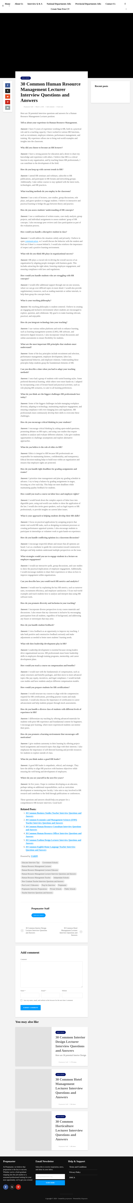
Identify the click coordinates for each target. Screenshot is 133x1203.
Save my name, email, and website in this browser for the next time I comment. (48, 1000)
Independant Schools (61, 878)
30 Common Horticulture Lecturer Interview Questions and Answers (69, 1130)
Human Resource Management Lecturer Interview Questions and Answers (49, 874)
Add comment (50, 107)
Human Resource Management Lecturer (36, 866)
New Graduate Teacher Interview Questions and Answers (43, 881)
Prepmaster (62, 885)
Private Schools (56, 889)
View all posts (38, 915)
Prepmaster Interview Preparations (34, 889)
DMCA (72, 1178)
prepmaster (68, 1198)
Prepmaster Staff (27, 107)
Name (23, 990)
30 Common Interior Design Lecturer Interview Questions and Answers (70, 1043)
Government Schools (50, 863)
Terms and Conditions (78, 1167)
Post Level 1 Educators (30, 885)
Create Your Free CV (60, 9)
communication (31, 241)
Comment (24, 959)
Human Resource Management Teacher (36, 878)
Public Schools (70, 889)
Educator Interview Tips (30, 863)
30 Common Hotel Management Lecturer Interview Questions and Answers (69, 1088)
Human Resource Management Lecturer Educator (40, 870)
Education (25, 78)
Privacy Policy (75, 1172)
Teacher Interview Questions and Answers (37, 893)
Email (43, 990)
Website (64, 990)
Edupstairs (84, 1198)
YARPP (34, 856)
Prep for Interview (48, 885)
